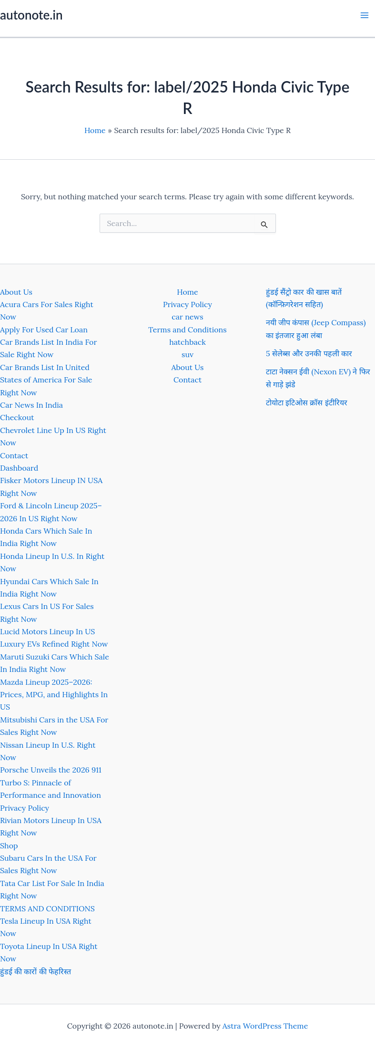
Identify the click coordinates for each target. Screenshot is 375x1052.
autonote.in (31, 14)
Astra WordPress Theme (265, 1026)
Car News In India (31, 405)
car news (187, 316)
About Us (16, 292)
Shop (9, 845)
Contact (14, 455)
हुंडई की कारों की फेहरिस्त (35, 971)
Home (187, 292)
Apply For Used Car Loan (44, 329)
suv (187, 354)
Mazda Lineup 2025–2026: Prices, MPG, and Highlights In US (54, 694)
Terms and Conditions (187, 329)
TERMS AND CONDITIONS (47, 908)
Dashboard (19, 468)
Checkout (17, 417)
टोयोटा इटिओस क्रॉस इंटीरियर (306, 402)
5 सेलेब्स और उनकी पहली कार (309, 353)
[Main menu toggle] (364, 15)
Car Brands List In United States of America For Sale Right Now (46, 379)
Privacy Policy (24, 808)
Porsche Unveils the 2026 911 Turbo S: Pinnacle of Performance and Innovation (50, 782)
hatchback (187, 342)
